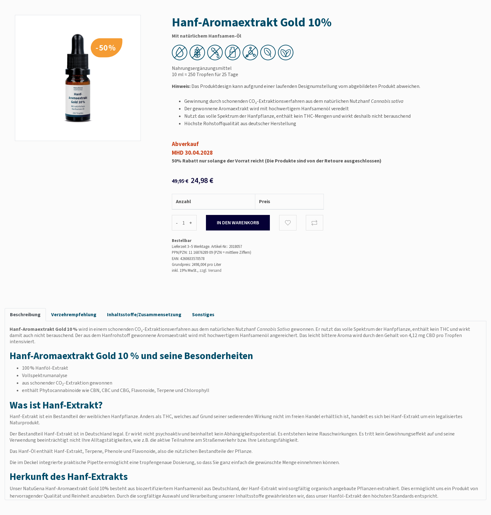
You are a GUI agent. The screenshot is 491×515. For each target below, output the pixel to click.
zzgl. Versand (210, 270)
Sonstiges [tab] (203, 314)
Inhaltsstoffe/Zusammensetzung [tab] (144, 314)
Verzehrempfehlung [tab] (73, 314)
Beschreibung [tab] (25, 314)
